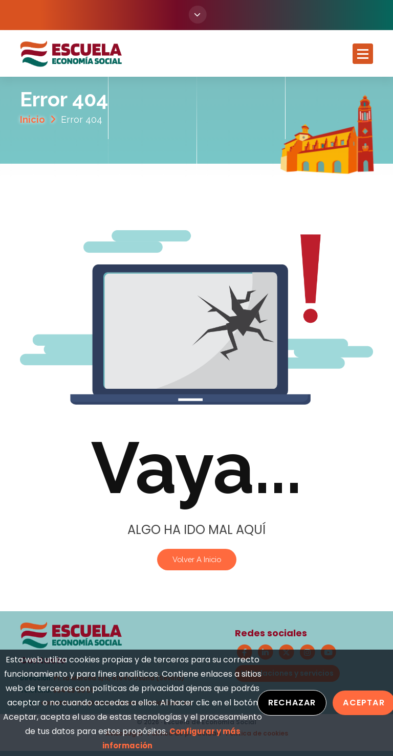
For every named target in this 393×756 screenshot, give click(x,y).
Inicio (32, 120)
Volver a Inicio (196, 559)
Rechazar (292, 702)
